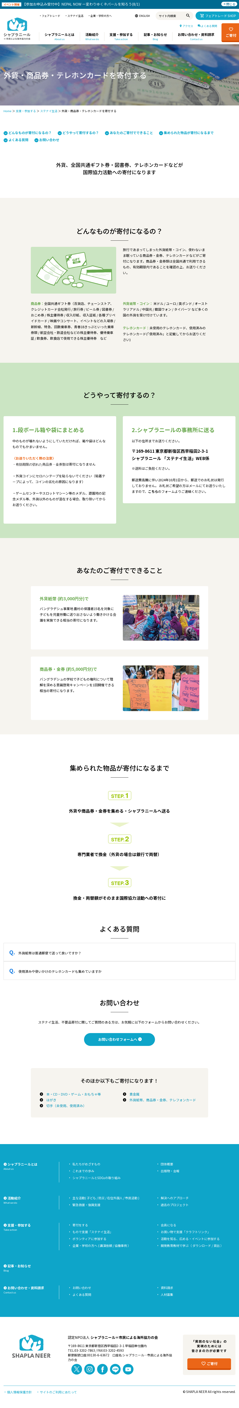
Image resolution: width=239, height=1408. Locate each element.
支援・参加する (26, 111)
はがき (49, 1100)
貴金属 (132, 1094)
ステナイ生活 (48, 111)
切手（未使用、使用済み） (64, 1105)
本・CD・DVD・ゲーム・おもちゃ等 (72, 1094)
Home (8, 111)
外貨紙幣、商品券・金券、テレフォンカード (161, 1100)
